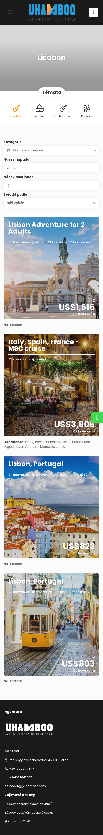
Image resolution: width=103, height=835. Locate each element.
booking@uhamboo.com (27, 786)
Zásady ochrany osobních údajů (28, 804)
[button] (51, 203)
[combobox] (51, 185)
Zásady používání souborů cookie (29, 813)
